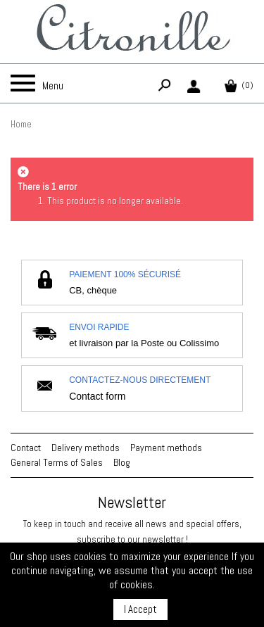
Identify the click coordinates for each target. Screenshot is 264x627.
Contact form (97, 396)
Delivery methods (85, 447)
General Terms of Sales (57, 462)
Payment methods (166, 447)
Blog (121, 462)
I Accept (140, 609)
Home (21, 124)
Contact (26, 447)
